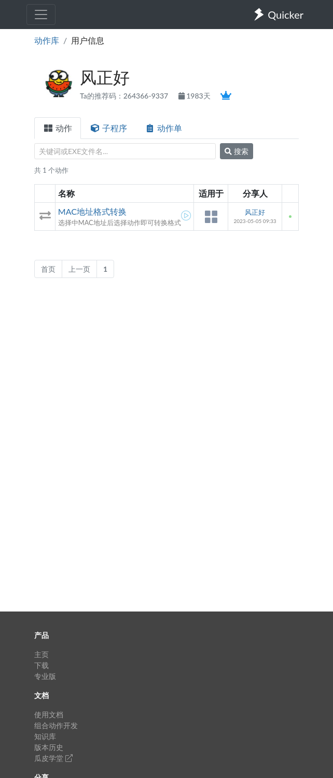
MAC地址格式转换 (92, 211)
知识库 (45, 736)
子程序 (108, 128)
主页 (41, 654)
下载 (41, 665)
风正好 (255, 212)
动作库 (46, 40)
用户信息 (87, 40)
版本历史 (48, 747)
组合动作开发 (56, 725)
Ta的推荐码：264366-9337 (125, 95)
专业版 (45, 676)
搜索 (236, 151)
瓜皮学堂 (53, 758)
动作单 (163, 128)
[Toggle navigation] (41, 14)
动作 (57, 128)
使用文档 (48, 714)
